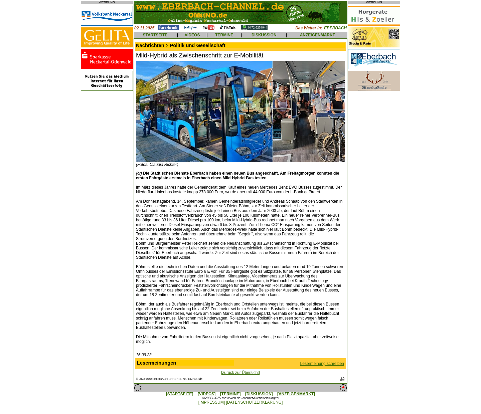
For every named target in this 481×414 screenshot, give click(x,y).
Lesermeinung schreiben (322, 363)
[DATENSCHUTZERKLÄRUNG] (254, 402)
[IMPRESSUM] (211, 402)
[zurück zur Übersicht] (240, 372)
